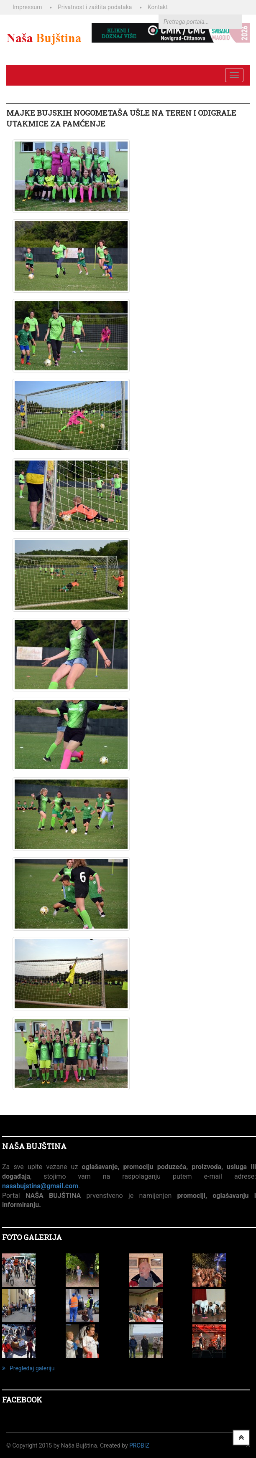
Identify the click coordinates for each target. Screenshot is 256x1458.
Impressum (27, 7)
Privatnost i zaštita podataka (95, 7)
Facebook (22, 1400)
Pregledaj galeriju (28, 1368)
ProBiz (139, 1445)
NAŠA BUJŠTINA (34, 1146)
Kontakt (158, 7)
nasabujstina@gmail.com (40, 1186)
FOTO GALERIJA (32, 1237)
